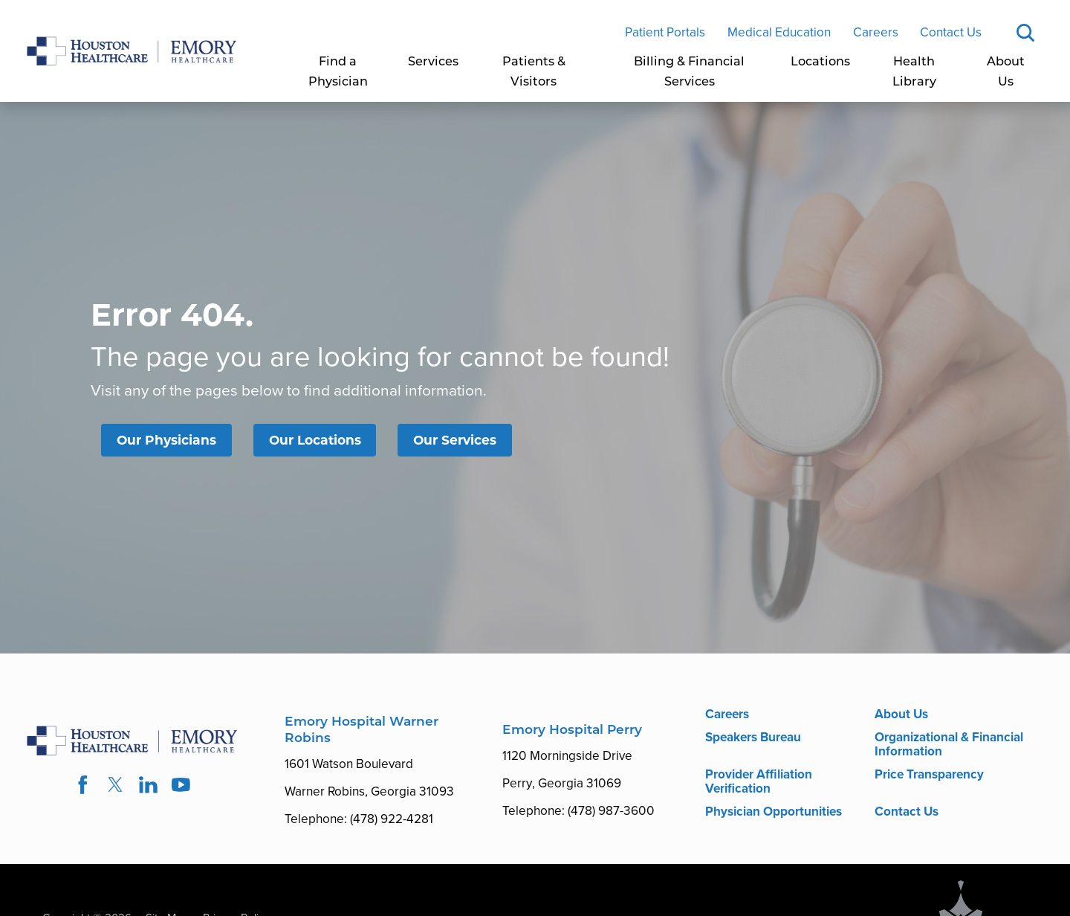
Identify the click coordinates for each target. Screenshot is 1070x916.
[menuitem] (338, 73)
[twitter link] (115, 785)
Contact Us (951, 32)
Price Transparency (929, 774)
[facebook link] (82, 785)
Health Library (914, 72)
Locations (820, 62)
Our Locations (315, 440)
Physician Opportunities (773, 811)
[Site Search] (1025, 33)
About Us (1006, 72)
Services (433, 62)
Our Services (454, 440)
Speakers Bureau (753, 736)
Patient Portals (665, 32)
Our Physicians (166, 440)
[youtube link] (181, 785)
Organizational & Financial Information (949, 744)
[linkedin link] (148, 785)
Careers (875, 32)
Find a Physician (338, 72)
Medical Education (779, 32)
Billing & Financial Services (689, 72)
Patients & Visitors (533, 72)
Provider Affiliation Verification (758, 781)
